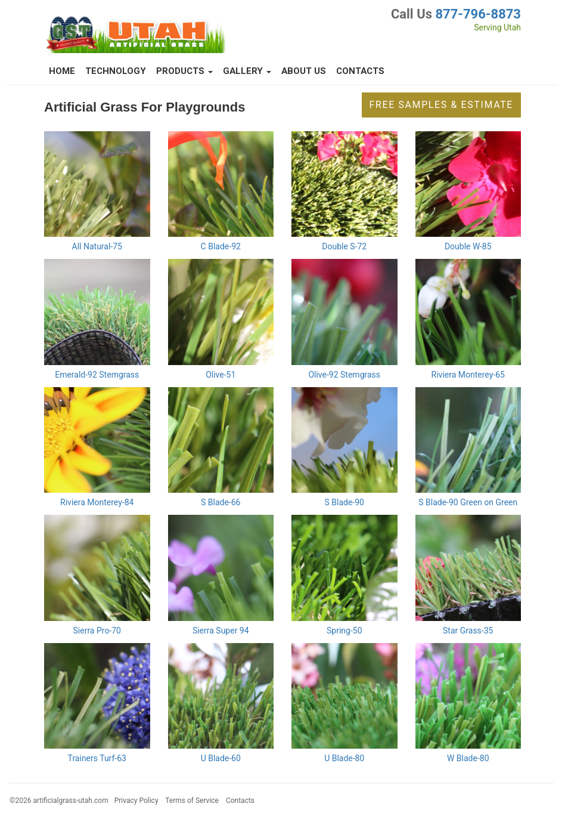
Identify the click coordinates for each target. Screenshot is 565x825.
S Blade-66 (220, 502)
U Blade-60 (221, 758)
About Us (303, 71)
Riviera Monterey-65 (468, 374)
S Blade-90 (344, 502)
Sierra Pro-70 (97, 630)
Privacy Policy (136, 800)
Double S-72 (344, 246)
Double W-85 (468, 246)
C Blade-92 (221, 246)
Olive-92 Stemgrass (344, 374)
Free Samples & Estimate (441, 104)
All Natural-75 (97, 246)
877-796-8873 (478, 14)
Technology (115, 71)
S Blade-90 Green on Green (467, 502)
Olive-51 (220, 374)
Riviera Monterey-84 (97, 502)
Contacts (360, 71)
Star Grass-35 (468, 630)
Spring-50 (344, 630)
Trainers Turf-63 (97, 758)
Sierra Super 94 (221, 630)
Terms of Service (192, 800)
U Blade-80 (344, 758)
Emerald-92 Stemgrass (97, 374)
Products (184, 71)
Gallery (247, 71)
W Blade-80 (468, 758)
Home (62, 71)
